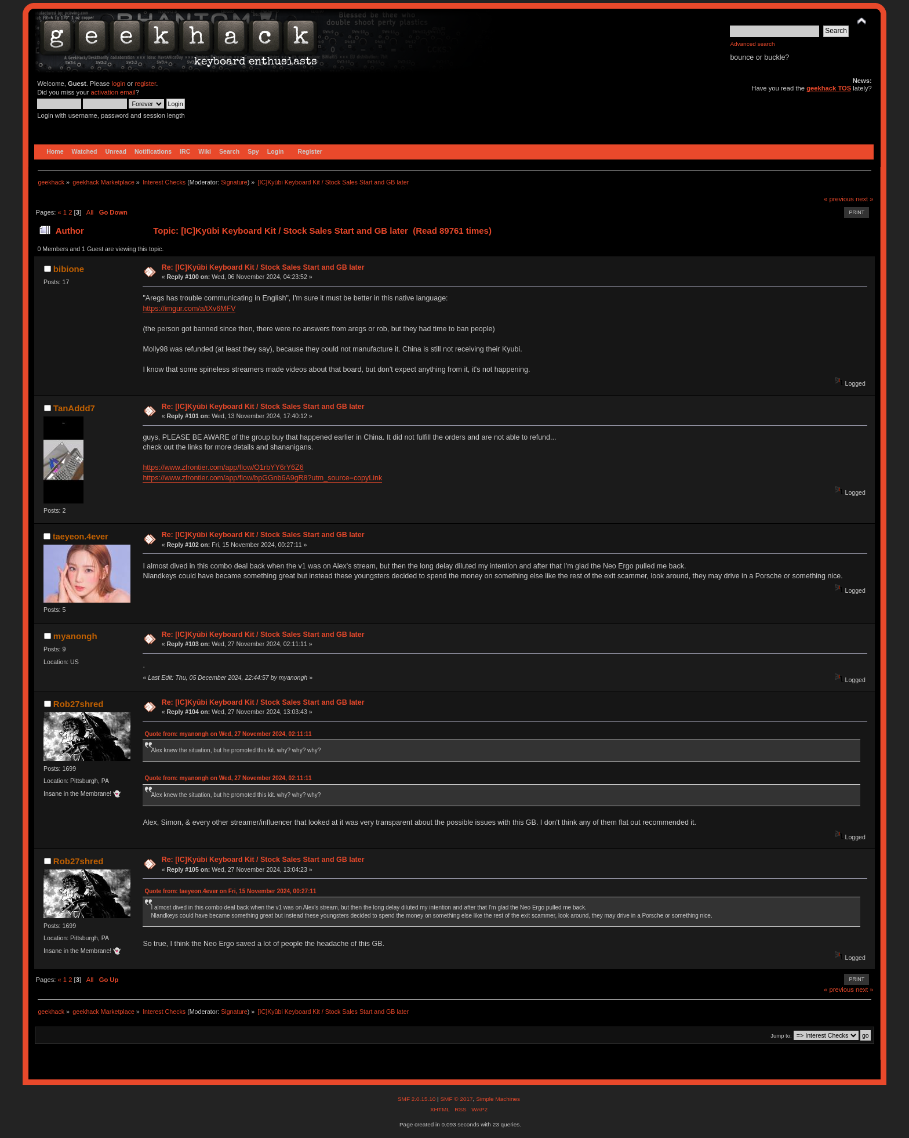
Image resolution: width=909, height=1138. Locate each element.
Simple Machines (498, 1099)
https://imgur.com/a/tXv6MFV (189, 309)
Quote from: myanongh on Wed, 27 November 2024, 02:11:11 (227, 734)
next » (865, 198)
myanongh (75, 636)
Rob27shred (78, 704)
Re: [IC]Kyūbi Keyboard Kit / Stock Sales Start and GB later (263, 267)
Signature (234, 182)
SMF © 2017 (456, 1099)
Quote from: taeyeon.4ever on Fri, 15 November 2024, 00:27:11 (230, 891)
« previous (839, 198)
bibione (68, 269)
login (118, 83)
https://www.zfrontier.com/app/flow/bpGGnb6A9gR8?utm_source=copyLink (262, 478)
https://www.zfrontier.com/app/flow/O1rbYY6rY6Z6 (223, 467)
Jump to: (781, 1035)
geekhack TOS (828, 88)
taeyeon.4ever (80, 536)
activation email (112, 92)
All (89, 212)
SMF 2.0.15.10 (417, 1099)
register (145, 83)
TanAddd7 (74, 408)
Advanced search (752, 44)
